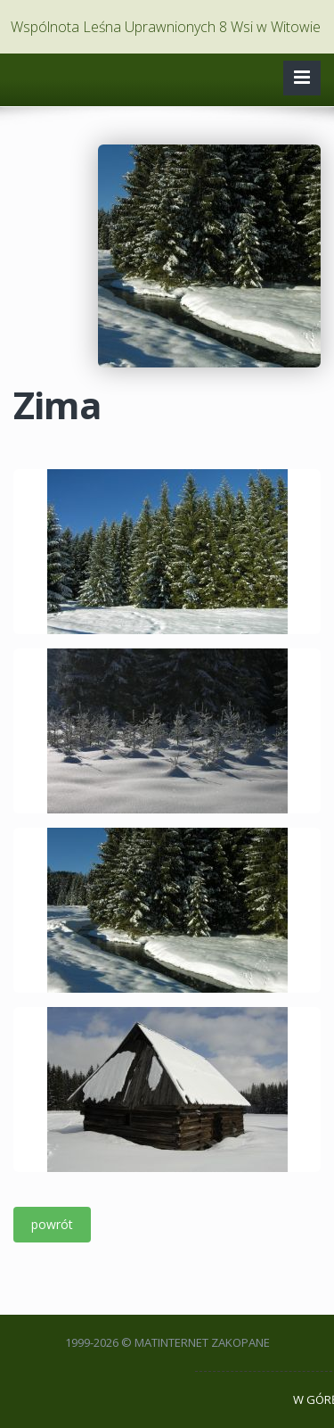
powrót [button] (52, 1224)
